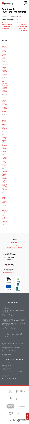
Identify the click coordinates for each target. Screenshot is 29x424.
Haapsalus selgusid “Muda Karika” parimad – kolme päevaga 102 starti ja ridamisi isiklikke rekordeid (4, 105)
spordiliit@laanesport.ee (9, 266)
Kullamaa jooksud (6, 368)
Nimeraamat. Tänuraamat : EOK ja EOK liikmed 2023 (13, 344)
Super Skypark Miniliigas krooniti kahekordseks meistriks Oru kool (4, 70)
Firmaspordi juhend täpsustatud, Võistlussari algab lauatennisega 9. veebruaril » (22, 26)
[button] (25, 3)
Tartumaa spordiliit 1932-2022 (9, 350)
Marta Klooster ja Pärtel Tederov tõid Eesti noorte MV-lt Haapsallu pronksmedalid (5, 125)
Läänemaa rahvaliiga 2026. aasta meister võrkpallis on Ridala (4, 200)
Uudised (19, 16)
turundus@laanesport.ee (9, 272)
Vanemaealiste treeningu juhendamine (11, 347)
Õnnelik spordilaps (6, 354)
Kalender (27, 416)
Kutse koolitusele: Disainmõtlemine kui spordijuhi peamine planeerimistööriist (5, 87)
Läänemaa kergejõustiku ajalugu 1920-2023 (12, 371)
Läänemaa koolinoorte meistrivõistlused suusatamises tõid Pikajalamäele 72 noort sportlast (5, 53)
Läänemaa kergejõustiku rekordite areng (11, 362)
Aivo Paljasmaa (5, 375)
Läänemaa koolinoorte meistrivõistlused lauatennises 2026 (4, 161)
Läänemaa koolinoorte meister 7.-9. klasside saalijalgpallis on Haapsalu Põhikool (5, 215)
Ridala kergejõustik (6, 365)
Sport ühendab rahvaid (7, 336)
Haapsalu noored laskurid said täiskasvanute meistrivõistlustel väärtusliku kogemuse (4, 144)
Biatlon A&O (5, 340)
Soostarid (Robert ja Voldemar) (9, 378)
